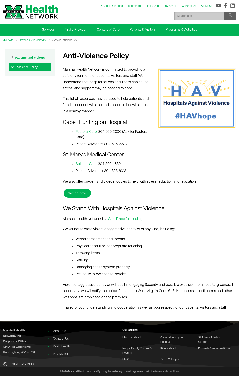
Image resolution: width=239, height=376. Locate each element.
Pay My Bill (60, 354)
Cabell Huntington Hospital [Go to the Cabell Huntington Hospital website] (171, 340)
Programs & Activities (181, 29)
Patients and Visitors (33, 40)
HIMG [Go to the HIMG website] (125, 359)
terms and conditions (167, 371)
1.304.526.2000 (19, 364)
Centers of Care (108, 29)
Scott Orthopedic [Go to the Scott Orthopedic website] (171, 359)
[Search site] (230, 16)
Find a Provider (76, 29)
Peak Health (61, 346)
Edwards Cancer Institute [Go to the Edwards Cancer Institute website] (214, 348)
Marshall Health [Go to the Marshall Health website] (132, 337)
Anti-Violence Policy (24, 67)
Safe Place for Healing (125, 219)
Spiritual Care (86, 164)
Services (48, 29)
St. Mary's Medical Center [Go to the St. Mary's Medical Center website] (209, 340)
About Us (59, 331)
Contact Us (61, 338)
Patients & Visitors (143, 29)
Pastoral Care (86, 132)
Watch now (77, 193)
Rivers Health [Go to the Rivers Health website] (168, 348)
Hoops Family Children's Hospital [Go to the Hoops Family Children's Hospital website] (137, 351)
